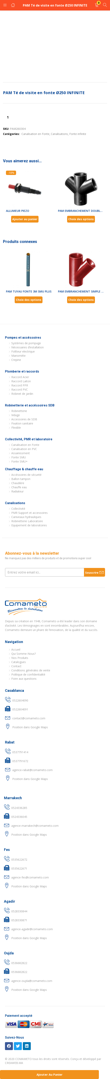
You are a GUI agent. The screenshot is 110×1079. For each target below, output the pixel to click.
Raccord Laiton (21, 381)
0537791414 (20, 752)
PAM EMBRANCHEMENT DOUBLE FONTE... (81, 211)
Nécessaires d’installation (27, 347)
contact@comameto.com (28, 718)
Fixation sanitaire (22, 423)
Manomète (18, 355)
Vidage (15, 415)
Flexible (16, 427)
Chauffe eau (19, 487)
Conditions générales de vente (30, 670)
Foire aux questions (24, 678)
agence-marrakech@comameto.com (35, 826)
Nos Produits (19, 658)
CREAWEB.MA (14, 1063)
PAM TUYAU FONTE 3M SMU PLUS (28, 291)
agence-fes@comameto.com (30, 877)
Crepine (16, 360)
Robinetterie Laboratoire (27, 521)
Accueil (15, 649)
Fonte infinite (77, 134)
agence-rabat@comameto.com (32, 770)
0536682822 (19, 963)
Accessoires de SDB (24, 419)
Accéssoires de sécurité (26, 475)
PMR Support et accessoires (29, 513)
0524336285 (19, 808)
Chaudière (17, 483)
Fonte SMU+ (19, 461)
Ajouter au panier (50, 1074)
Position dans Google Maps (30, 727)
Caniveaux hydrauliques (26, 517)
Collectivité (18, 508)
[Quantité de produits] (8, 117)
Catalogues (18, 662)
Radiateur (17, 491)
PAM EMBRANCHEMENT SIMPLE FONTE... (81, 291)
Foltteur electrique (23, 351)
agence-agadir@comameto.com (32, 929)
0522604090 (20, 700)
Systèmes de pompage (26, 343)
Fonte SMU (18, 457)
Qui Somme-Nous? (23, 654)
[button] (97, 5)
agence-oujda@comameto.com (31, 981)
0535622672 (19, 859)
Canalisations (59, 134)
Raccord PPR (19, 385)
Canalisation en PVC (24, 449)
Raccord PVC (19, 389)
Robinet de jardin (22, 394)
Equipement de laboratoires (29, 525)
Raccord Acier (20, 377)
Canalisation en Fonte (35, 134)
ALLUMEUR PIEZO (17, 211)
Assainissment (20, 453)
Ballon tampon (20, 479)
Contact (16, 666)
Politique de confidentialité (28, 674)
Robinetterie (19, 411)
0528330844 (19, 911)
